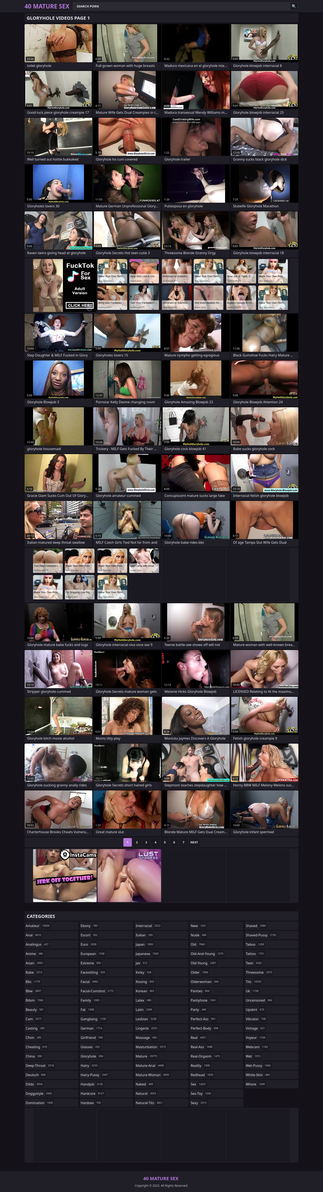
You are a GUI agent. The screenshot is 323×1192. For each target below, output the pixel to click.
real (199, 1037)
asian (35, 963)
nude (199, 935)
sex (199, 1084)
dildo (34, 1084)
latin (144, 1009)
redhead (202, 1075)
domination (40, 1103)
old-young (204, 963)
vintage (256, 1028)
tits (254, 982)
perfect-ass (204, 1019)
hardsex (91, 1103)
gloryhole (92, 1056)
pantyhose (204, 1000)
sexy (199, 1103)
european (93, 954)
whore (256, 1084)
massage (147, 1037)
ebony (90, 926)
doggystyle (39, 1093)
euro (89, 944)
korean (145, 991)
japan (145, 944)
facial (90, 982)
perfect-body (205, 1028)
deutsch (36, 1075)
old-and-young (207, 954)
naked (145, 1084)
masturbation (151, 1047)
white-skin (258, 1075)
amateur (38, 926)
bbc (33, 982)
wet (253, 1056)
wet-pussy (258, 1065)
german (92, 1028)
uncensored (259, 1000)
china (34, 1056)
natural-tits (150, 1103)
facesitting (93, 972)
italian (145, 935)
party (199, 1009)
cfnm (34, 1037)
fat (88, 1009)
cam (34, 1019)
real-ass (202, 1047)
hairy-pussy (95, 1075)
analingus (37, 944)
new (199, 926)
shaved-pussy (261, 935)
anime (35, 954)
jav (142, 963)
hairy (90, 1065)
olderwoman (205, 982)
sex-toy (201, 1093)
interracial (149, 926)
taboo (255, 944)
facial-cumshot (98, 991)
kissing (145, 982)
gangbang (94, 1019)
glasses (91, 1047)
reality (201, 1065)
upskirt (255, 1009)
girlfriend (92, 1037)
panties (200, 991)
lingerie (147, 1028)
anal (34, 935)
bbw (34, 991)
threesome (259, 972)
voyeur (256, 1037)
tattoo (255, 954)
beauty (35, 1009)
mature (147, 1056)
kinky (144, 972)
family (90, 1000)
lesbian (146, 1019)
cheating (37, 1047)
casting (36, 1028)
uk (252, 991)
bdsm (35, 1000)
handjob (92, 1084)
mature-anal (150, 1065)
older (200, 972)
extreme (91, 963)
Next (194, 842)
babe (34, 972)
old (198, 944)
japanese (147, 954)
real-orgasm (206, 1056)
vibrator (256, 1019)
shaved (256, 926)
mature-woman (153, 1075)
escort (90, 935)
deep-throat (40, 1065)
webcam (257, 1047)
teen (254, 963)
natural (146, 1093)
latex (144, 1000)
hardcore (93, 1093)
